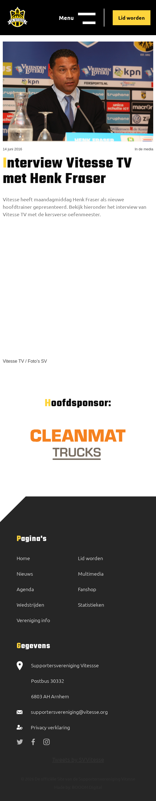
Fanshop (87, 589)
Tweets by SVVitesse (78, 759)
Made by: (62, 787)
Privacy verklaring (50, 727)
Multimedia (91, 573)
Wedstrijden (30, 604)
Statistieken (91, 604)
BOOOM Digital (86, 787)
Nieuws (25, 573)
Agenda (25, 589)
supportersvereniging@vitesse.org (69, 712)
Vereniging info (33, 620)
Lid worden (131, 17)
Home (23, 558)
